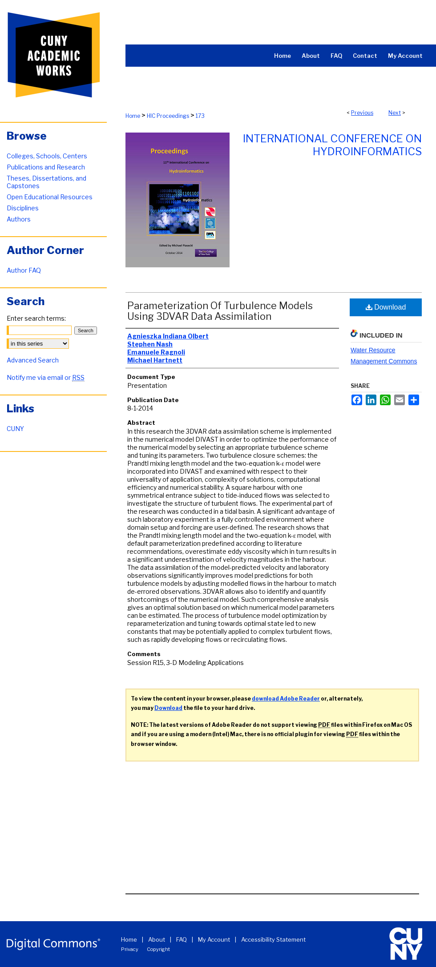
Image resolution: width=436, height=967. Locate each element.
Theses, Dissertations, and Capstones (46, 181)
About (156, 939)
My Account (214, 939)
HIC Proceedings (168, 116)
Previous (362, 112)
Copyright (158, 949)
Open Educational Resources (50, 197)
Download (386, 307)
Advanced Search (33, 360)
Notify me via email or (46, 377)
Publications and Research (46, 167)
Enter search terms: (36, 318)
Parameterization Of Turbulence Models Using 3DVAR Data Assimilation (220, 311)
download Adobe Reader (286, 698)
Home (132, 116)
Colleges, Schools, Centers (47, 156)
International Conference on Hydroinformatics (332, 145)
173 (200, 116)
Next (394, 112)
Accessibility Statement (273, 939)
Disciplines (23, 208)
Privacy (129, 949)
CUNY (15, 428)
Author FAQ (24, 270)
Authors (19, 219)
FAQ (181, 939)
